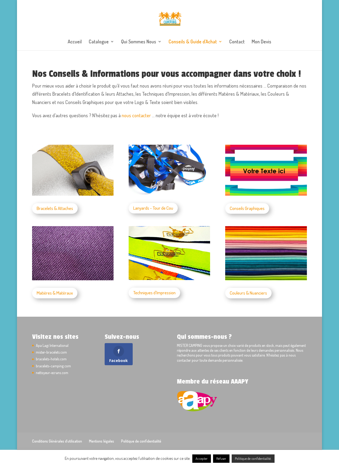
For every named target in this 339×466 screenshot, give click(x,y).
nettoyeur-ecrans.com (52, 372)
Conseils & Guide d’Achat (193, 42)
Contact (237, 42)
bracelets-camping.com (53, 366)
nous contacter (136, 115)
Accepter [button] (202, 458)
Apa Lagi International (52, 345)
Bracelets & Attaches (55, 208)
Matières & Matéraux (55, 293)
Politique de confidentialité (141, 441)
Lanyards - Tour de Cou (153, 208)
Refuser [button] (221, 458)
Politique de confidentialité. (253, 458)
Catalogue (99, 42)
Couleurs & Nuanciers (248, 293)
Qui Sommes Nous (138, 42)
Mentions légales (101, 441)
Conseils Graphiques (247, 208)
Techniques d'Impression (154, 292)
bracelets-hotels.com (51, 359)
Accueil (75, 42)
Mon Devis (261, 42)
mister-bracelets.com (51, 352)
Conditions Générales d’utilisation (57, 441)
